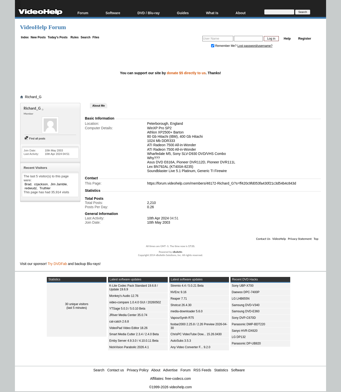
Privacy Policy (138, 370)
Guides (183, 12)
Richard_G (33, 97)
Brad (28, 184)
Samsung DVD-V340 (245, 305)
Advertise (170, 370)
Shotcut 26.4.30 (180, 305)
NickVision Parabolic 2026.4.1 (129, 347)
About (240, 12)
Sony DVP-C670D (244, 318)
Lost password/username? (255, 46)
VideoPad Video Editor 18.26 (128, 328)
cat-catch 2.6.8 (119, 321)
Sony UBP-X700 (242, 285)
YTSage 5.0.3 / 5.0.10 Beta (127, 308)
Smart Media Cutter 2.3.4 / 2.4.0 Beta (134, 334)
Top (316, 239)
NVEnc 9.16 (178, 292)
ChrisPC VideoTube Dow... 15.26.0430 (196, 334)
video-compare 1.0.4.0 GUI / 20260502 (135, 302)
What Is (212, 12)
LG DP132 (239, 337)
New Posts (38, 37)
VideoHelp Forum (43, 27)
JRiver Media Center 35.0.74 (128, 315)
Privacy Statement (300, 239)
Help (287, 38)
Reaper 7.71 (178, 298)
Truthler (44, 188)
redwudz (31, 188)
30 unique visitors (76, 304)
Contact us (115, 370)
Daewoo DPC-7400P (245, 292)
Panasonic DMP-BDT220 (248, 324)
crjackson (41, 184)
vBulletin (177, 252)
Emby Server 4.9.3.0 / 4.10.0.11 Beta (133, 340)
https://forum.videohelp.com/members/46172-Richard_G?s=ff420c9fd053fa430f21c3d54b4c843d (221, 183)
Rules (74, 37)
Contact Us (263, 239)
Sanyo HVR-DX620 (244, 330)
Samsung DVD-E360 (245, 311)
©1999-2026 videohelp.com (170, 387)
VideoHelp (279, 239)
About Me (98, 105)
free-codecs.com (178, 379)
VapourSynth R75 (182, 318)
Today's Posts (57, 37)
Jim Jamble (59, 184)
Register (304, 38)
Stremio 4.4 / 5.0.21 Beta (187, 285)
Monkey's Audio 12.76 (123, 296)
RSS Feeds (202, 370)
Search (86, 37)
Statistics (221, 370)
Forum (82, 12)
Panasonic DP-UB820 (246, 343)
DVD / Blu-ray (148, 12)
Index (25, 37)
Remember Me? (224, 46)
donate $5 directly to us (186, 73)
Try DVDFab (57, 264)
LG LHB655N (240, 298)
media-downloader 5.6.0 (186, 311)
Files (95, 37)
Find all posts (34, 138)
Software (113, 12)
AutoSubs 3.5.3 (180, 340)
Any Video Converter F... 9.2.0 (190, 347)
